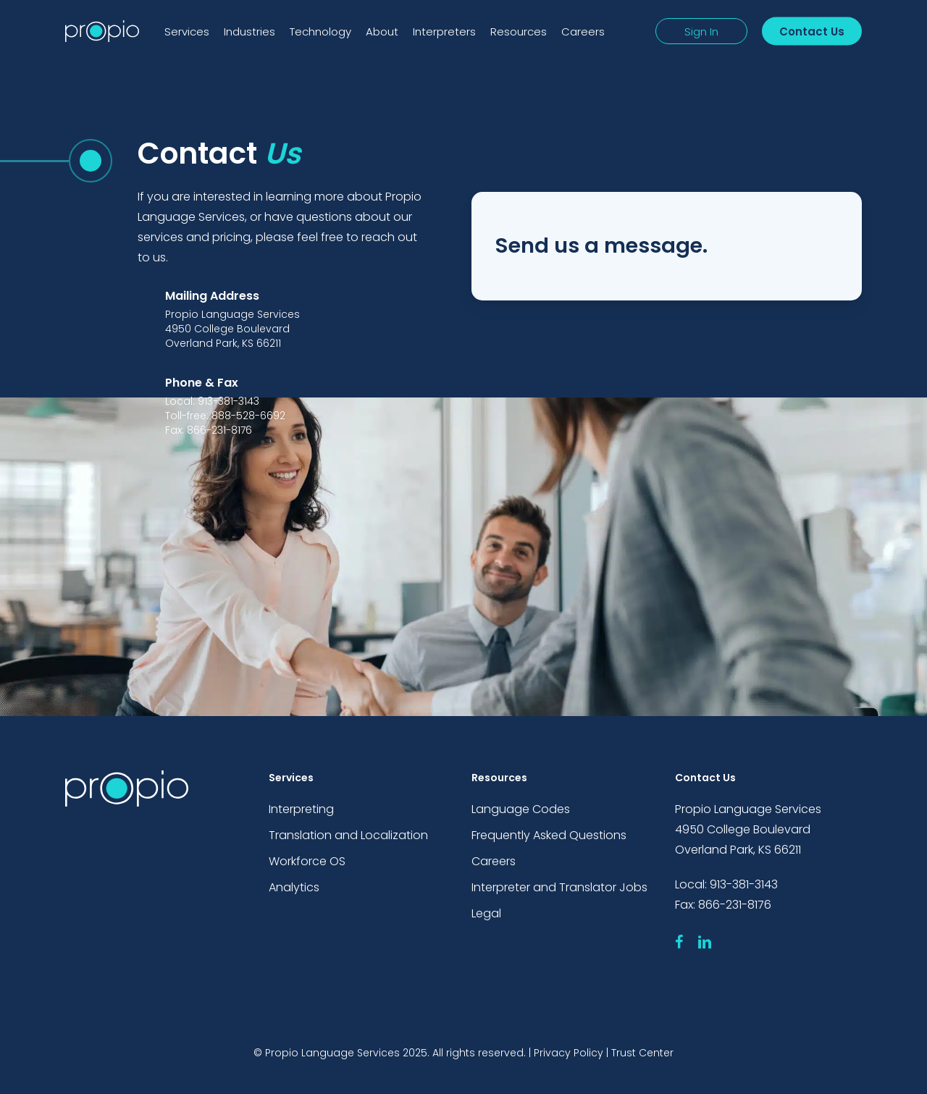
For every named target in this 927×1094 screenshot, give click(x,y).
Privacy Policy (568, 1052)
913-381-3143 (744, 884)
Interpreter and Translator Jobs (559, 887)
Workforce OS (307, 861)
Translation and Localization (348, 835)
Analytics (294, 887)
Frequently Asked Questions (548, 835)
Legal (486, 913)
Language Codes (520, 809)
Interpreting (301, 809)
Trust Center (642, 1052)
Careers (493, 861)
